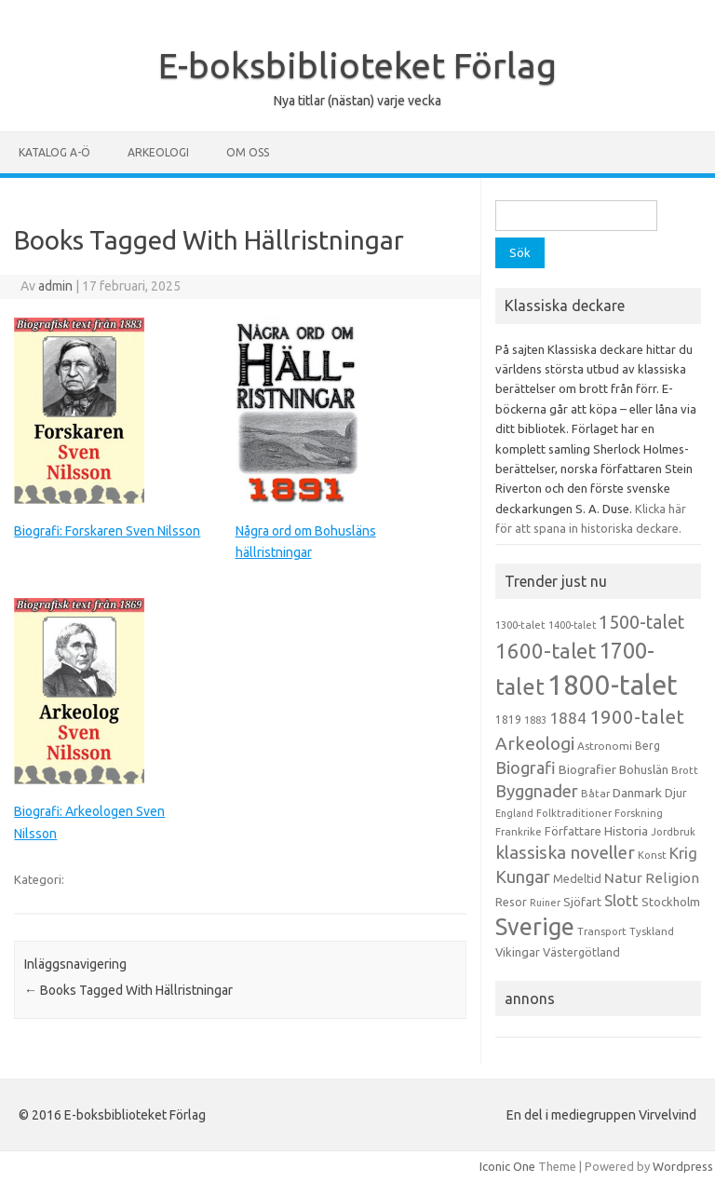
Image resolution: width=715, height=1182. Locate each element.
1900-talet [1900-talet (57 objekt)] (636, 716)
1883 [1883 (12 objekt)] (535, 720)
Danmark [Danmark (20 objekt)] (637, 792)
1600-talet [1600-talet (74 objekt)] (545, 650)
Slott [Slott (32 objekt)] (621, 900)
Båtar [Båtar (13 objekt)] (595, 793)
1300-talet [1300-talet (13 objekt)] (520, 625)
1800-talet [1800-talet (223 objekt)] (612, 685)
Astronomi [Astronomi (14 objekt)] (604, 746)
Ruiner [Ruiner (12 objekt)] (545, 902)
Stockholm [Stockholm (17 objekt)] (670, 901)
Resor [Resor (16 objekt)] (511, 901)
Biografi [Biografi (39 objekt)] (525, 767)
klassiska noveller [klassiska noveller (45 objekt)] (565, 852)
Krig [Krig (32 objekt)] (683, 853)
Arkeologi (158, 152)
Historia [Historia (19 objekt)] (626, 830)
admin (55, 286)
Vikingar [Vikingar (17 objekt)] (517, 951)
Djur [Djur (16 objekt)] (676, 792)
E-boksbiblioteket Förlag (357, 65)
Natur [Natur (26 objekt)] (623, 878)
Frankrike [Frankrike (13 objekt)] (518, 831)
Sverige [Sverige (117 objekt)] (534, 927)
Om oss (247, 152)
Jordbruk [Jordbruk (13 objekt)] (673, 831)
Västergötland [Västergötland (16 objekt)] (581, 951)
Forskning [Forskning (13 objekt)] (638, 813)
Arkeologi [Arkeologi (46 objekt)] (534, 743)
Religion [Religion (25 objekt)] (672, 878)
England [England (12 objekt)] (514, 813)
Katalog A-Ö (54, 152)
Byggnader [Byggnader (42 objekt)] (536, 790)
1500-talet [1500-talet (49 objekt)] (641, 622)
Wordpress (683, 1166)
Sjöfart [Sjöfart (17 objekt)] (582, 901)
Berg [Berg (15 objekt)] (647, 746)
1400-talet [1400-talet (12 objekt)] (572, 625)
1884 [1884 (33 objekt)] (568, 718)
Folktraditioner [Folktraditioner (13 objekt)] (574, 813)
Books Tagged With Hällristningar (128, 990)
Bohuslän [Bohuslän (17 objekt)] (643, 769)
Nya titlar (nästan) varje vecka (357, 100)
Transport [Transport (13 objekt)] (602, 931)
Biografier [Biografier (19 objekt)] (587, 769)
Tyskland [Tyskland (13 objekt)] (651, 931)
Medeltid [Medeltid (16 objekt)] (577, 878)
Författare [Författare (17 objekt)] (573, 830)
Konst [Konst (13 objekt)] (652, 855)
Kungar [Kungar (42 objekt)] (522, 876)
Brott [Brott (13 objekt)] (684, 770)
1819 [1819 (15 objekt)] (508, 719)
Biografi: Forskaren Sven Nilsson (107, 530)
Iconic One (507, 1166)
